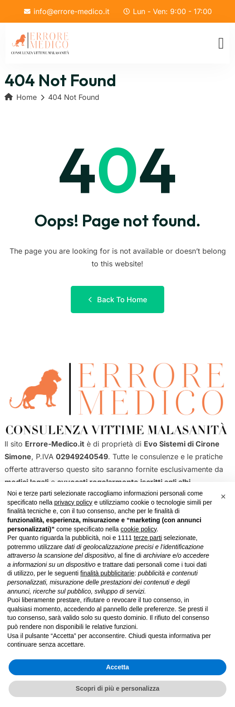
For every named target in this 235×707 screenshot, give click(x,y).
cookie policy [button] (139, 529)
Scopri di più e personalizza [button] (117, 688)
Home (21, 97)
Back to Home (117, 299)
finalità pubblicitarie (107, 573)
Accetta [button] (117, 667)
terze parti (148, 537)
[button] (223, 496)
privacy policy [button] (73, 502)
